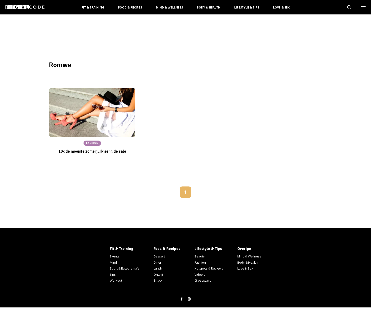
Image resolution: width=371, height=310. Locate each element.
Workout (116, 280)
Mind (113, 262)
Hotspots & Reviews (208, 268)
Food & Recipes (130, 7)
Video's (199, 274)
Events (114, 256)
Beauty (199, 256)
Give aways (202, 280)
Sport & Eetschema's (124, 268)
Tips (113, 274)
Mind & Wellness (169, 7)
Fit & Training (92, 7)
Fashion (200, 262)
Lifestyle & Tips (246, 7)
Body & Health (208, 7)
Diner (157, 262)
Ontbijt (158, 274)
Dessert (159, 256)
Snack (158, 280)
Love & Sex (281, 7)
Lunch (158, 268)
